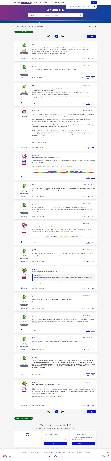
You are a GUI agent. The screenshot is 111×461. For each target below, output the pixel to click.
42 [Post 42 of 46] (34, 330)
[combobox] (58, 15)
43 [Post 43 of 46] (34, 349)
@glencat (36, 275)
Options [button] (91, 26)
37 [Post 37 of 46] (34, 216)
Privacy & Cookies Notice (47, 452)
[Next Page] (62, 36)
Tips (51, 2)
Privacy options (24, 452)
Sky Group (87, 452)
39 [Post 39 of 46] (34, 261)
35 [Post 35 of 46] (34, 177)
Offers (63, 2)
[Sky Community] (24, 2)
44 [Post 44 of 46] (35, 374)
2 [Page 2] (54, 36)
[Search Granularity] (33, 15)
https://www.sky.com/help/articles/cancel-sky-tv (47, 132)
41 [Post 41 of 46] (34, 308)
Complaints (71, 452)
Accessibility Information (61, 452)
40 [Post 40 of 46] (35, 288)
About (57, 2)
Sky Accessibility (55, 9)
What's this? (24, 51)
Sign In (94, 2)
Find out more (56, 157)
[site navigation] (15, 2)
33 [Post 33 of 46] (34, 103)
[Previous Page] (48, 36)
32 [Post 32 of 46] (34, 77)
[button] (94, 44)
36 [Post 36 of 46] (34, 196)
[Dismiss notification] (95, 6)
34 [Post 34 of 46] (34, 147)
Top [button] (108, 452)
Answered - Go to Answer (24, 32)
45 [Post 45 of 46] (34, 405)
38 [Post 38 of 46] (34, 242)
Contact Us (79, 452)
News (45, 2)
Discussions (37, 2)
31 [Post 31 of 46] (34, 58)
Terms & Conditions (35, 452)
